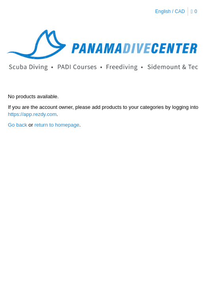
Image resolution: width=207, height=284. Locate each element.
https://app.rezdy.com (32, 114)
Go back (17, 125)
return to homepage (56, 125)
